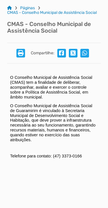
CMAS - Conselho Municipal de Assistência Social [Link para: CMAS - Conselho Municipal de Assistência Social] (52, 12)
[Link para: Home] (9, 8)
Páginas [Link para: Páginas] (27, 8)
